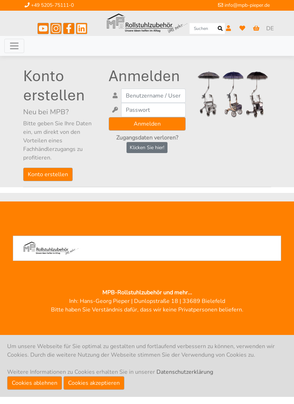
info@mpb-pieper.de (244, 5)
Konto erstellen (48, 174)
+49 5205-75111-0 (49, 5)
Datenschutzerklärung (184, 372)
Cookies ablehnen (34, 383)
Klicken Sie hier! (147, 147)
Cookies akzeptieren (94, 383)
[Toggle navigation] (14, 46)
